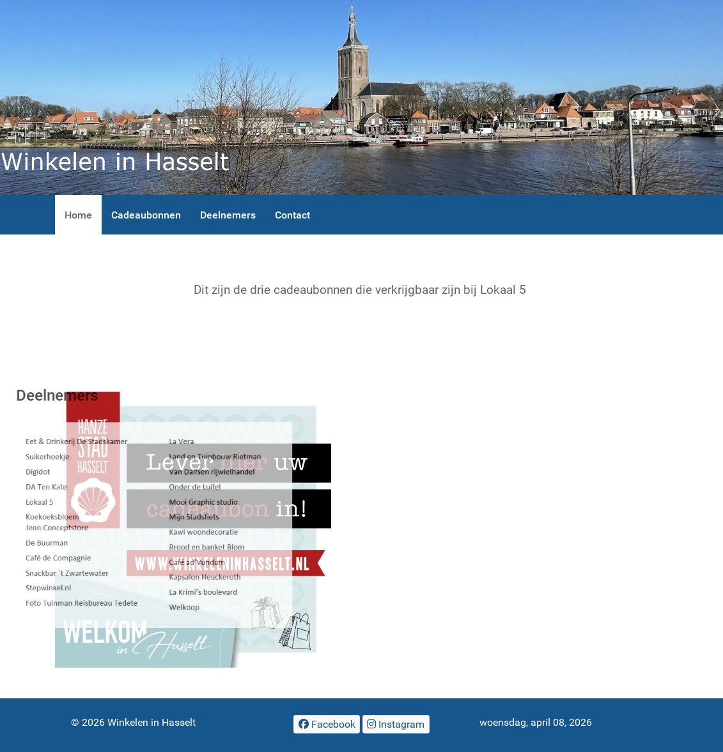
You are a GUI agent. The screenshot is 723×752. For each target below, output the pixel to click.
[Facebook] (326, 724)
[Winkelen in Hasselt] (361, 97)
